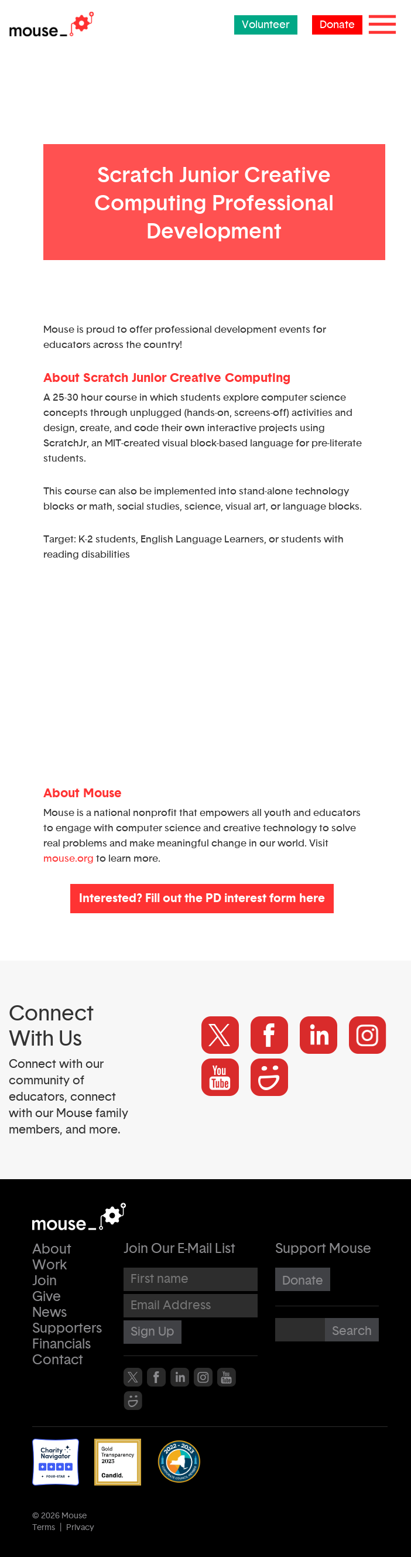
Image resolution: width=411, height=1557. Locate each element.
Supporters (67, 1329)
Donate (337, 25)
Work (49, 1265)
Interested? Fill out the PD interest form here (202, 898)
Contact (57, 1360)
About (51, 1249)
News (49, 1313)
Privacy (80, 1528)
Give (46, 1297)
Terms (43, 1528)
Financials (61, 1344)
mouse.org (68, 858)
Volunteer (266, 25)
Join (44, 1281)
